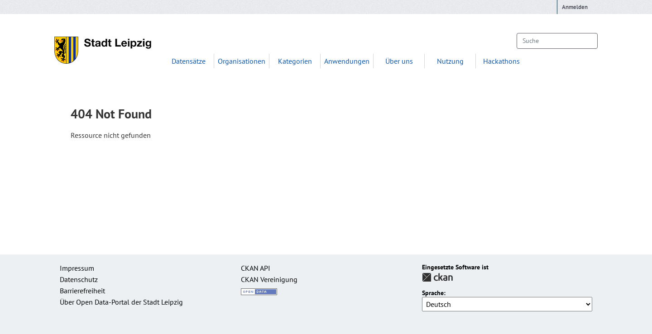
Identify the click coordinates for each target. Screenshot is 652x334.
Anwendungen (346, 61)
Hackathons (501, 61)
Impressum (77, 268)
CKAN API (255, 268)
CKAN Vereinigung (269, 279)
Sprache (433, 293)
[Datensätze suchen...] (557, 41)
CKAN (437, 277)
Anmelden (575, 7)
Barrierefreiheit (82, 290)
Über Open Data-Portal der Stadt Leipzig (121, 301)
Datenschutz (79, 279)
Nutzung (450, 61)
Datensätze (189, 61)
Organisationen (241, 61)
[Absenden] (586, 41)
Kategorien (295, 61)
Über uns (399, 61)
